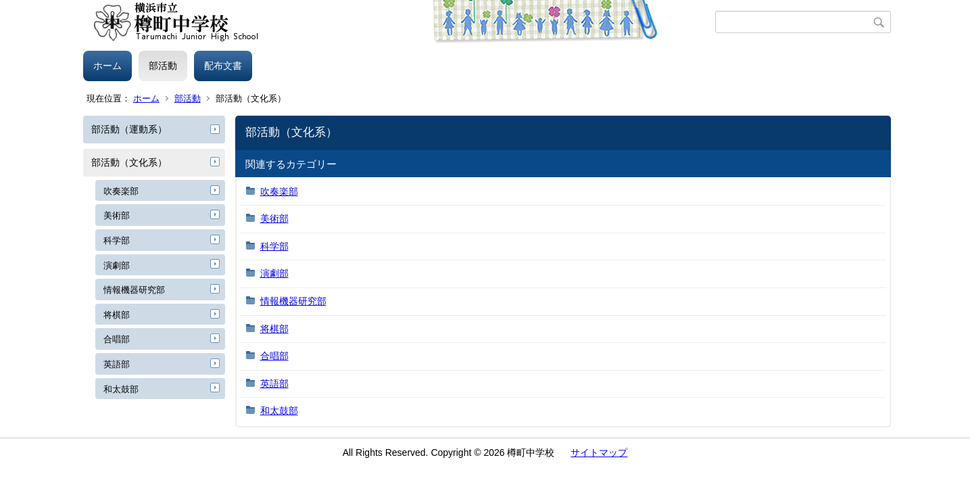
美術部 (116, 215)
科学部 (116, 240)
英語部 (116, 364)
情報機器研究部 (134, 290)
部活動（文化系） (129, 162)
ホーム (107, 65)
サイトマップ (599, 452)
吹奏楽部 (121, 191)
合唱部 (116, 339)
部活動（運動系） (129, 129)
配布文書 (223, 65)
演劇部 (116, 265)
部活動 (163, 65)
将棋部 (116, 315)
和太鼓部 (121, 389)
